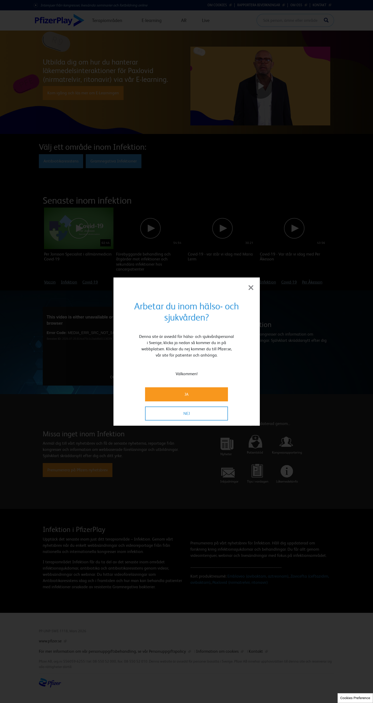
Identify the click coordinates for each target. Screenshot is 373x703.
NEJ (186, 413)
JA (186, 394)
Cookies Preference (355, 698)
